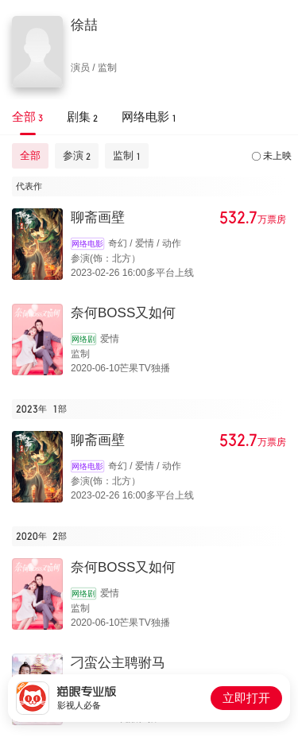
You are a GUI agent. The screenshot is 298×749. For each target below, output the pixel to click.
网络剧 (83, 339)
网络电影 (87, 243)
